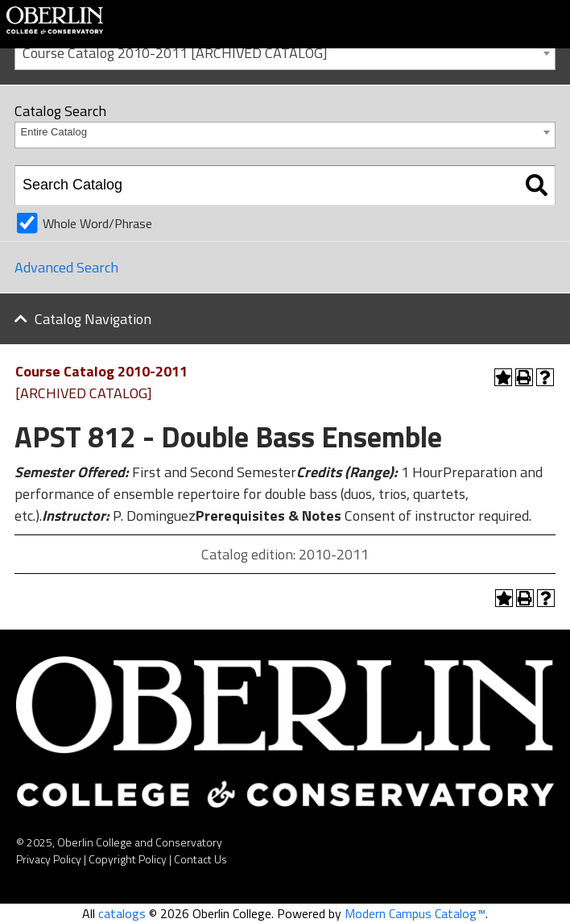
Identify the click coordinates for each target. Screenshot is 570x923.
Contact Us (200, 858)
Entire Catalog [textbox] (54, 132)
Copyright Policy (128, 858)
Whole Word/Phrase (97, 223)
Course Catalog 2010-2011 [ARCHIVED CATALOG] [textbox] (175, 53)
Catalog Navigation (93, 319)
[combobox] (285, 52)
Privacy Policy (48, 858)
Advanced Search (66, 267)
